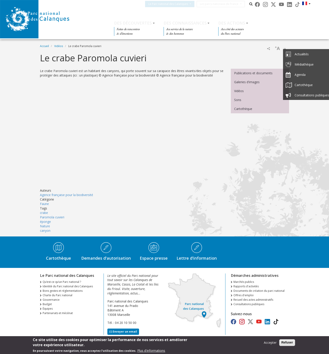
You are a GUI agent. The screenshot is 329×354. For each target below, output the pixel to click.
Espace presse (154, 258)
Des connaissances (185, 23)
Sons (237, 100)
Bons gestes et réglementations (63, 291)
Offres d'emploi (243, 295)
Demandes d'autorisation (106, 258)
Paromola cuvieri (52, 217)
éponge (45, 221)
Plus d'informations (151, 350)
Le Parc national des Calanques (173, 4)
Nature (45, 226)
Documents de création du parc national (259, 291)
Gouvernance (51, 300)
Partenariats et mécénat (58, 313)
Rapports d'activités (246, 286)
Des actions (231, 23)
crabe (44, 213)
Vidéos (58, 46)
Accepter (270, 342)
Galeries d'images (247, 82)
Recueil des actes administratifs (253, 300)
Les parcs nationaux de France (224, 4)
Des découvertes (133, 23)
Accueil (44, 46)
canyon (45, 230)
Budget (47, 304)
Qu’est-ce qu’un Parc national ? (62, 282)
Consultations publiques (248, 304)
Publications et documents (253, 73)
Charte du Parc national (57, 295)
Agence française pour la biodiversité (66, 195)
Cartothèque (243, 109)
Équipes (48, 309)
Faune (44, 204)
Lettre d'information (197, 258)
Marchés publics (243, 282)
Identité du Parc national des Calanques (68, 286)
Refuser (287, 342)
